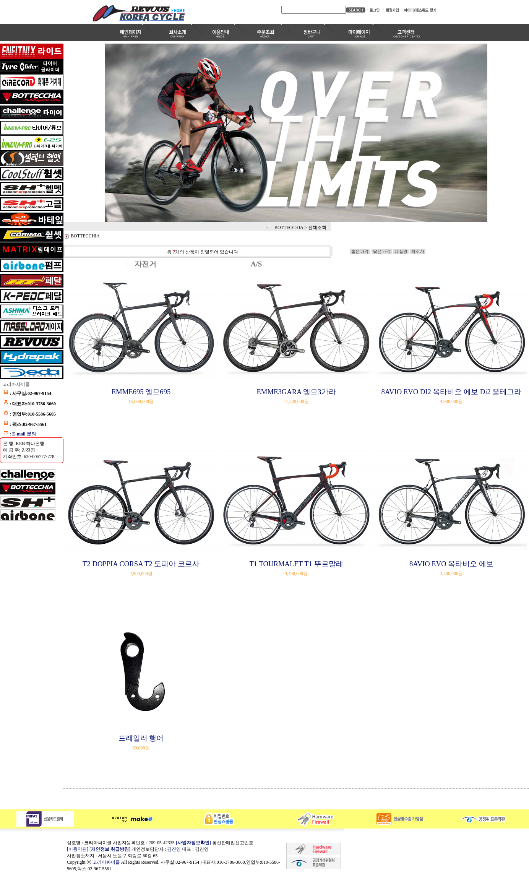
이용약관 (77, 849)
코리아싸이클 (106, 862)
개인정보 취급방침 (110, 849)
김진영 (174, 849)
